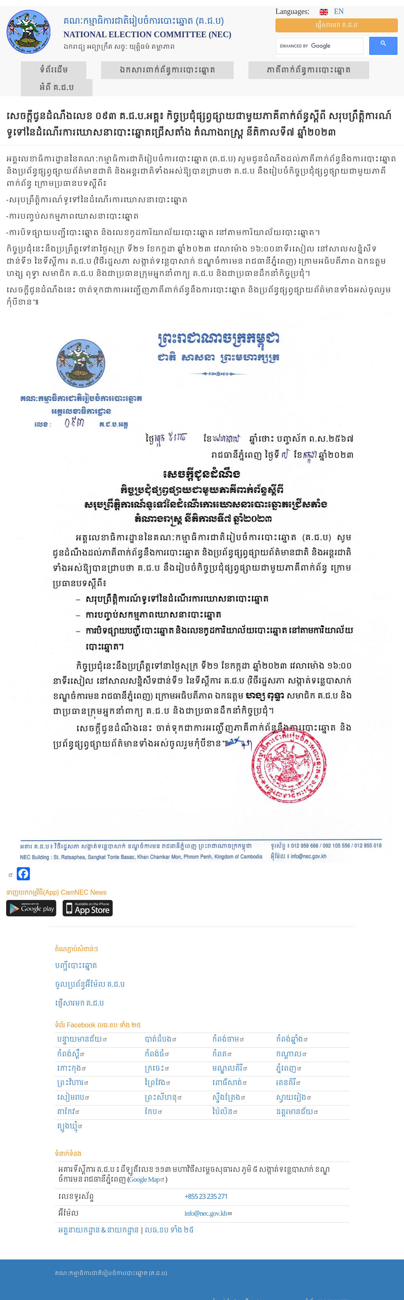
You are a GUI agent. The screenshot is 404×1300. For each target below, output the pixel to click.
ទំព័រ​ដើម (53, 70)
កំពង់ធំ (157, 1054)
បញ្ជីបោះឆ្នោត (76, 966)
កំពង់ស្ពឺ (71, 1054)
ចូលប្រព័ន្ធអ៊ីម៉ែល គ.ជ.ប (90, 985)
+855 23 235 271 (206, 1197)
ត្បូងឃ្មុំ (70, 1127)
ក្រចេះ (157, 1069)
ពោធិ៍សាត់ (230, 1083)
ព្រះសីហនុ (163, 1098)
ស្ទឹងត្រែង (229, 1098)
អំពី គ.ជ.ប (56, 88)
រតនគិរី (288, 1083)
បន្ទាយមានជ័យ (82, 1040)
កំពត (222, 1054)
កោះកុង (72, 1069)
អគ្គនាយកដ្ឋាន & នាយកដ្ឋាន (98, 1231)
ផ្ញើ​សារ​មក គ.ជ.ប (337, 25)
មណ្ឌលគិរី (230, 1069)
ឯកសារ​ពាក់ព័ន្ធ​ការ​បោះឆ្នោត (167, 70)
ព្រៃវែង (157, 1083)
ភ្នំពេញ (289, 1069)
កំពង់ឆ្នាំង (292, 1040)
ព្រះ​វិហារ (73, 1083)
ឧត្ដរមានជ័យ (297, 1112)
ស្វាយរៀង (294, 1098)
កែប (153, 1112)
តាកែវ (68, 1112)
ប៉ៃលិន (225, 1112)
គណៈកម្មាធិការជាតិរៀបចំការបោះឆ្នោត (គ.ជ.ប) (111, 1273)
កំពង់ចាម (228, 1040)
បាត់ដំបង (160, 1040)
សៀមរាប (73, 1098)
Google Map (147, 1180)
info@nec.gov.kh (208, 1214)
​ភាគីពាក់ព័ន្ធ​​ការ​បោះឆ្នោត (309, 70)
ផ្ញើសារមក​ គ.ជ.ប (79, 1004)
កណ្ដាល (291, 1054)
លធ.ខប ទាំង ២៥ (169, 1231)
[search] (319, 46)
